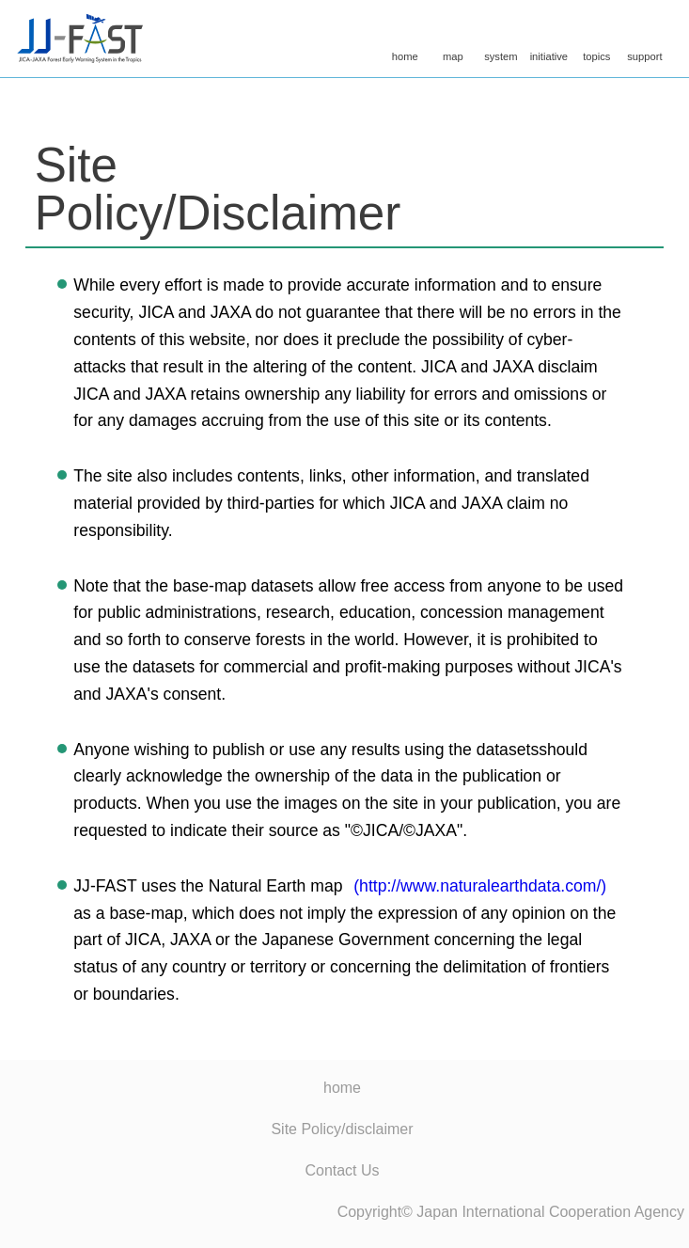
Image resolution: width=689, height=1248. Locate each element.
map (452, 40)
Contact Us (342, 1170)
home (405, 40)
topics (596, 40)
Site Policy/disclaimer (342, 1129)
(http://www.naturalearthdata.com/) (479, 886)
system (500, 40)
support (644, 40)
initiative (548, 40)
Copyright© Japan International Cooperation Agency (510, 1212)
